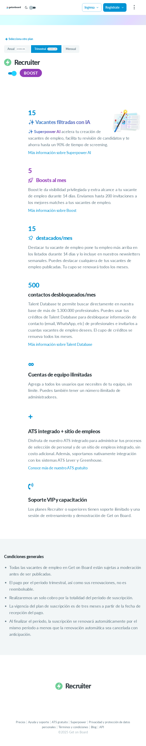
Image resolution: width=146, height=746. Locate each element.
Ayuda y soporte (39, 725)
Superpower (82, 725)
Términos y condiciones (78, 730)
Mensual (74, 51)
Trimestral (47, 51)
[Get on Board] (21, 7)
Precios (21, 725)
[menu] (133, 7)
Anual (17, 51)
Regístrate (114, 7)
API (108, 730)
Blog (100, 730)
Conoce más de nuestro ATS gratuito (60, 471)
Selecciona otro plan (20, 39)
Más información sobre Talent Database (63, 347)
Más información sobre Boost (54, 213)
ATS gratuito (62, 725)
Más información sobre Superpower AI (62, 155)
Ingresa (91, 7)
